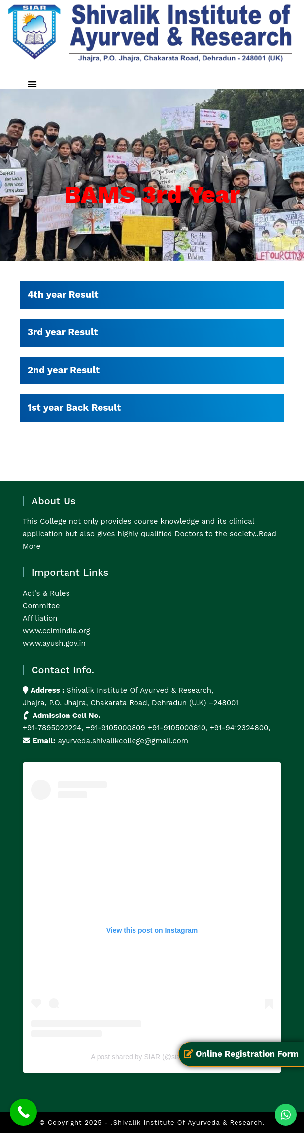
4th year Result (63, 294)
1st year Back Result (74, 407)
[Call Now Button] (23, 1112)
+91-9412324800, (238, 727)
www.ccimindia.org (56, 630)
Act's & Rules (46, 593)
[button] (32, 84)
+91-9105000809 (115, 727)
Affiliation (40, 618)
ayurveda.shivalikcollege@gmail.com (123, 740)
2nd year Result (64, 370)
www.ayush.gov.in (54, 643)
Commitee (41, 605)
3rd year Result (63, 332)
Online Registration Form (241, 1054)
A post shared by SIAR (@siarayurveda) (152, 1057)
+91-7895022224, (54, 727)
